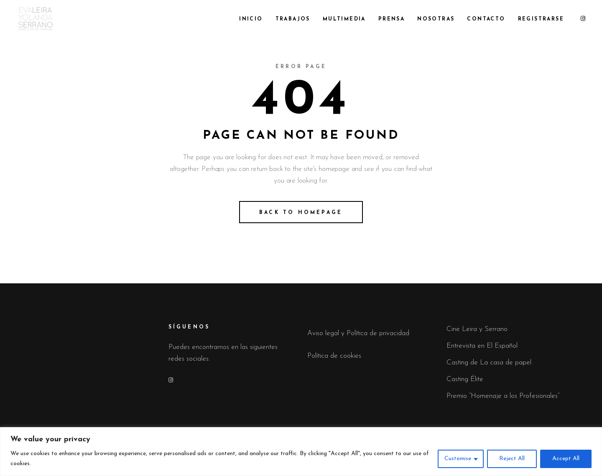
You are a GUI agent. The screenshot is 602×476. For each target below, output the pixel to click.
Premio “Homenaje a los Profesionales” (502, 396)
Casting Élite (464, 379)
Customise (457, 459)
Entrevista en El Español (482, 345)
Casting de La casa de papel (488, 362)
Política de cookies (334, 355)
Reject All (512, 459)
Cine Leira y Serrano (477, 329)
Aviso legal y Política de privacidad (358, 333)
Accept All (565, 459)
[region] (301, 451)
